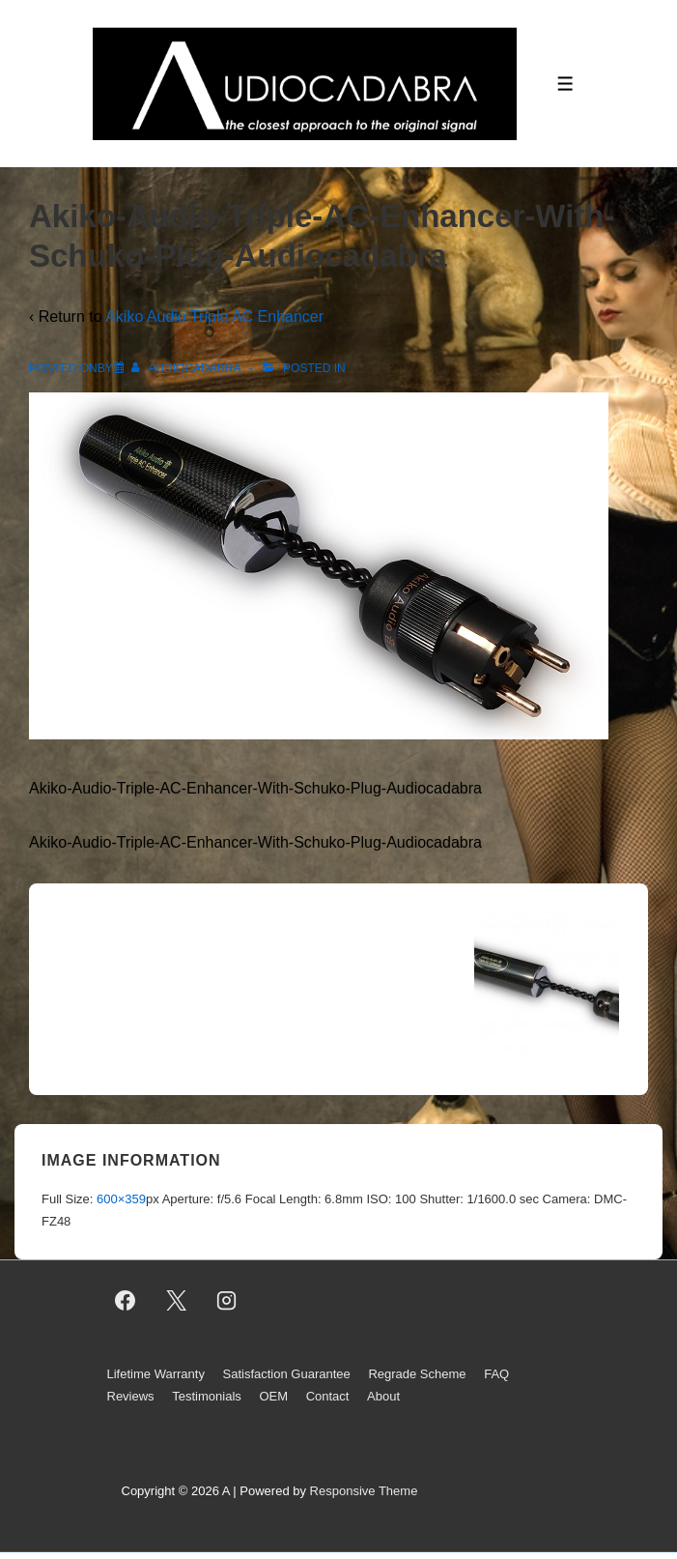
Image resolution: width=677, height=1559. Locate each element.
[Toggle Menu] (565, 83)
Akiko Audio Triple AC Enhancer (214, 316)
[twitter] (175, 1300)
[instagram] (227, 1300)
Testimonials (206, 1396)
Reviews (131, 1396)
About (383, 1396)
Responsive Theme (364, 1491)
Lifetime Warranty (156, 1374)
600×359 (121, 1199)
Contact (328, 1396)
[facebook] (125, 1300)
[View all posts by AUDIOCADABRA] (187, 368)
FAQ (496, 1374)
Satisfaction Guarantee (287, 1374)
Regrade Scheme (416, 1374)
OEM (273, 1396)
